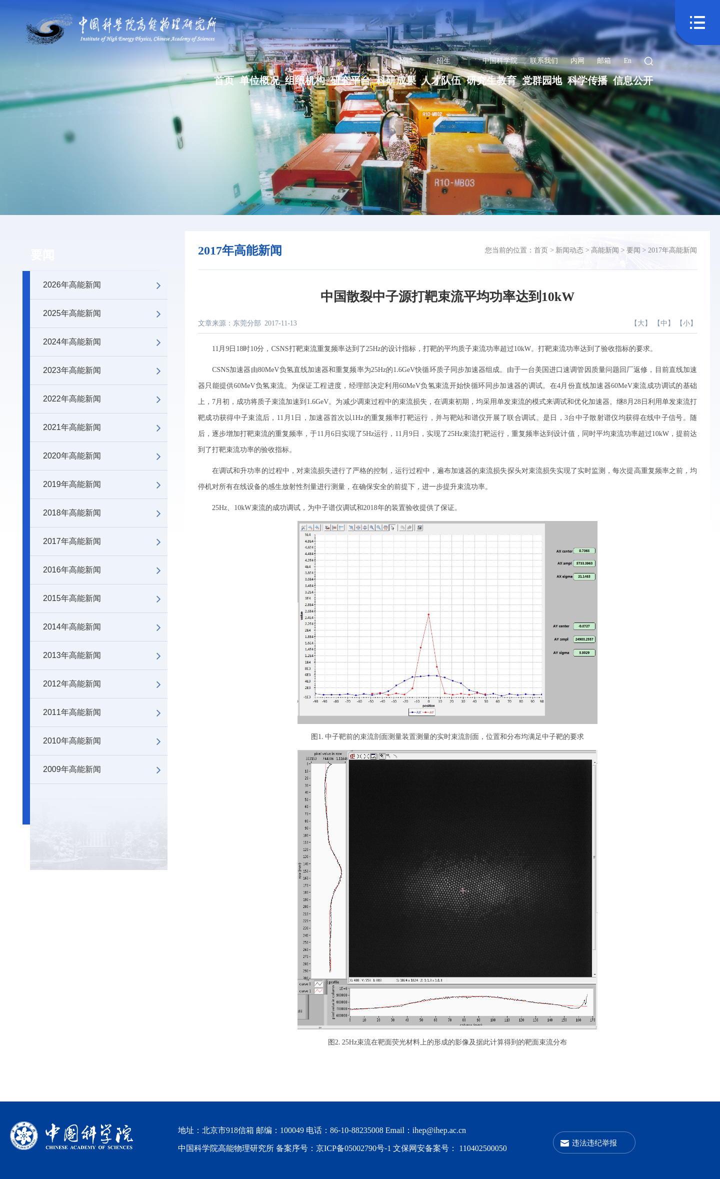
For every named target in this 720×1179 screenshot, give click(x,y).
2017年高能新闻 (105, 542)
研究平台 (350, 80)
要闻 (42, 255)
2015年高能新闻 (105, 598)
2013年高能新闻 (105, 656)
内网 (577, 60)
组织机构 (305, 80)
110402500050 (482, 1148)
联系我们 (544, 60)
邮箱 (604, 60)
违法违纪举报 (594, 1142)
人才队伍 (441, 80)
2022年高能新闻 (105, 399)
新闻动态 (570, 250)
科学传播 (588, 80)
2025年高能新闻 (105, 314)
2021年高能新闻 (105, 428)
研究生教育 (491, 80)
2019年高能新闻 (105, 484)
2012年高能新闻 (105, 684)
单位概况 (260, 80)
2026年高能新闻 (105, 285)
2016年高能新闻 (105, 570)
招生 (443, 60)
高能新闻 (605, 250)
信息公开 (633, 80)
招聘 (406, 60)
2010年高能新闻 (105, 741)
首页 (224, 80)
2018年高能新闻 (105, 513)
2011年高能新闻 (105, 712)
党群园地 (542, 80)
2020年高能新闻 (105, 456)
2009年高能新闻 (105, 770)
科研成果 (396, 80)
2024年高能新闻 (105, 342)
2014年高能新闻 (105, 627)
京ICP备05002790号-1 (354, 1148)
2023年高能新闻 (105, 370)
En (628, 60)
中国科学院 (500, 60)
